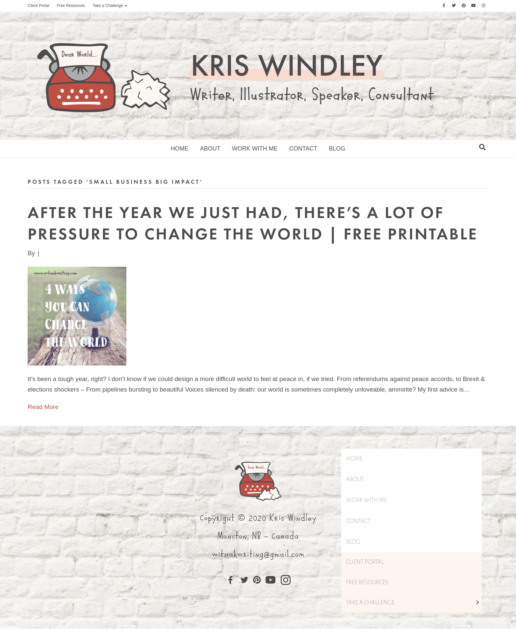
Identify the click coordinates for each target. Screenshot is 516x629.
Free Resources (71, 5)
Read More (43, 406)
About (210, 148)
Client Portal (38, 5)
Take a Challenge (107, 5)
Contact (303, 148)
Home (180, 148)
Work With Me (255, 148)
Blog (337, 148)
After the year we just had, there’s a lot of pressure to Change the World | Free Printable (253, 223)
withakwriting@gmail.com (258, 554)
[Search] (482, 147)
